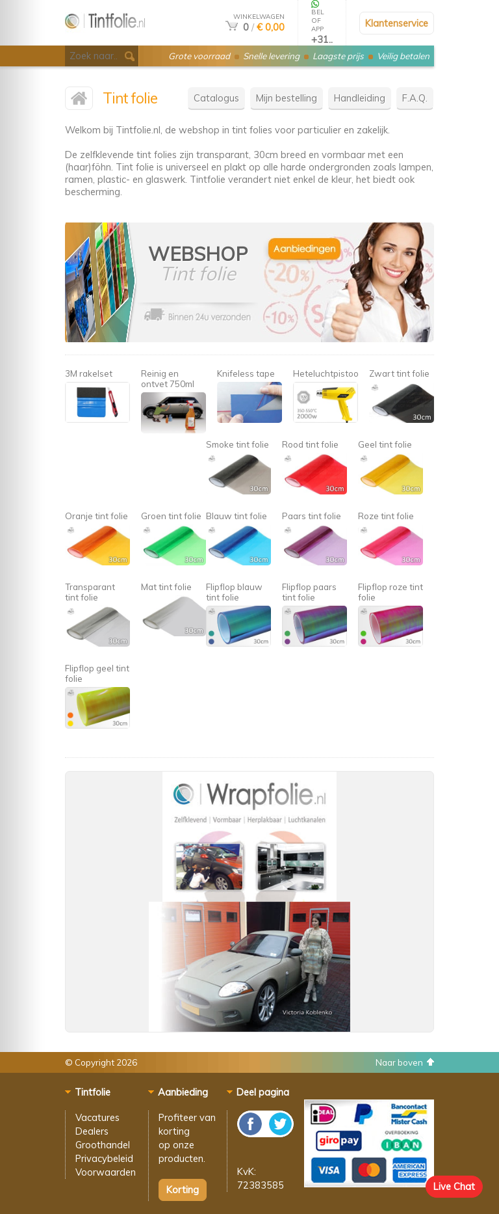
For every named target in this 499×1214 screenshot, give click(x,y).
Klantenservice (396, 23)
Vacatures (97, 1117)
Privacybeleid (104, 1158)
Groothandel (102, 1145)
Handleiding (359, 98)
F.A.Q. (415, 98)
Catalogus (216, 98)
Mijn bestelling (286, 98)
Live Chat (454, 1186)
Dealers (92, 1131)
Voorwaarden (105, 1172)
